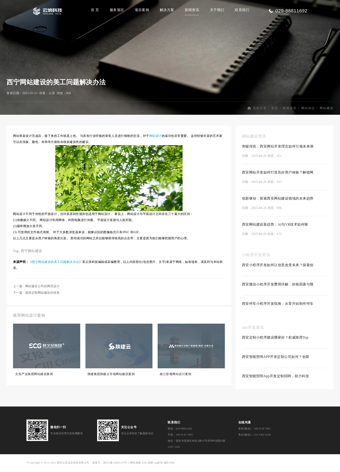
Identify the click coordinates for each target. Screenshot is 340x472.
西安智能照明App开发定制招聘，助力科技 (275, 378)
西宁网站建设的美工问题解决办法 (55, 264)
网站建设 (326, 110)
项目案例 (142, 10)
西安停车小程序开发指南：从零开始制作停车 (278, 306)
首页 (274, 110)
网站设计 (155, 138)
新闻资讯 (192, 10)
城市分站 (169, 465)
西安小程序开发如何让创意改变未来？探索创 (278, 267)
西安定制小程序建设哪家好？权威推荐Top (275, 340)
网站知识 (308, 110)
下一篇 (36, 295)
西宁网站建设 (31, 253)
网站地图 (135, 465)
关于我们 (217, 10)
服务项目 (117, 10)
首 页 (95, 10)
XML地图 (147, 465)
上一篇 (36, 288)
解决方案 (167, 10)
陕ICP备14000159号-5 (116, 465)
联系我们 (242, 10)
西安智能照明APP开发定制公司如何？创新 (275, 359)
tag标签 (158, 465)
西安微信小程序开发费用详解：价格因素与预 (278, 286)
